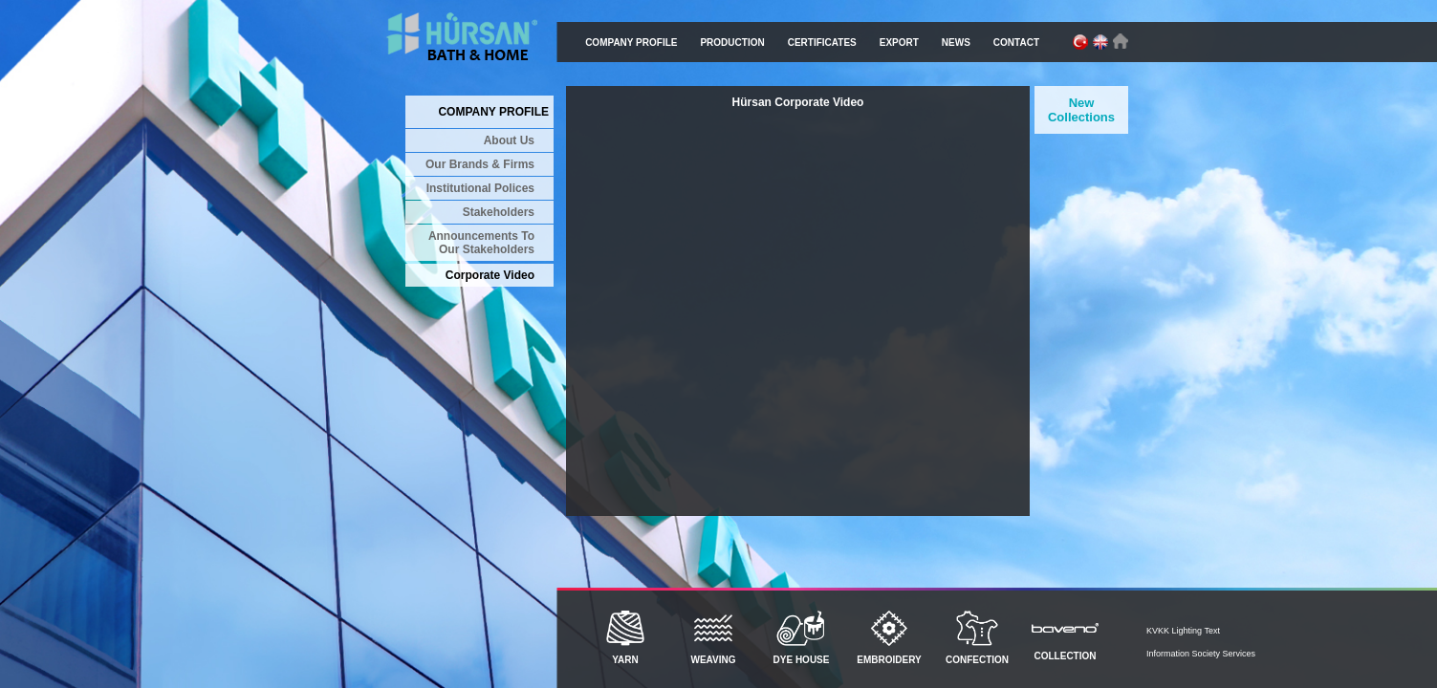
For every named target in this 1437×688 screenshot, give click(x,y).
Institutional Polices (480, 188)
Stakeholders (498, 212)
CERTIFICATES (822, 42)
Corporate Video (490, 275)
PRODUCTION (732, 42)
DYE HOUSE (801, 638)
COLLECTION (1065, 636)
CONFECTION (977, 638)
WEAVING (713, 638)
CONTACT (1016, 42)
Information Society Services (1200, 653)
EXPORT (899, 42)
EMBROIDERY (889, 638)
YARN (625, 638)
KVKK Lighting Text (1183, 630)
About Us (509, 140)
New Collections (1081, 110)
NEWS (956, 42)
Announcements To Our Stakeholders (481, 242)
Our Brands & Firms (479, 164)
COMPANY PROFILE (631, 42)
